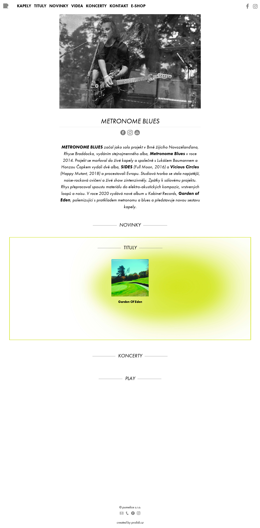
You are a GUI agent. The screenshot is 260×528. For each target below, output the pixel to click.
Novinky (58, 5)
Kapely (24, 5)
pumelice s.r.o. (131, 507)
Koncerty (96, 5)
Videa (77, 5)
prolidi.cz (137, 522)
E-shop (138, 5)
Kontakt (119, 5)
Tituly (40, 5)
